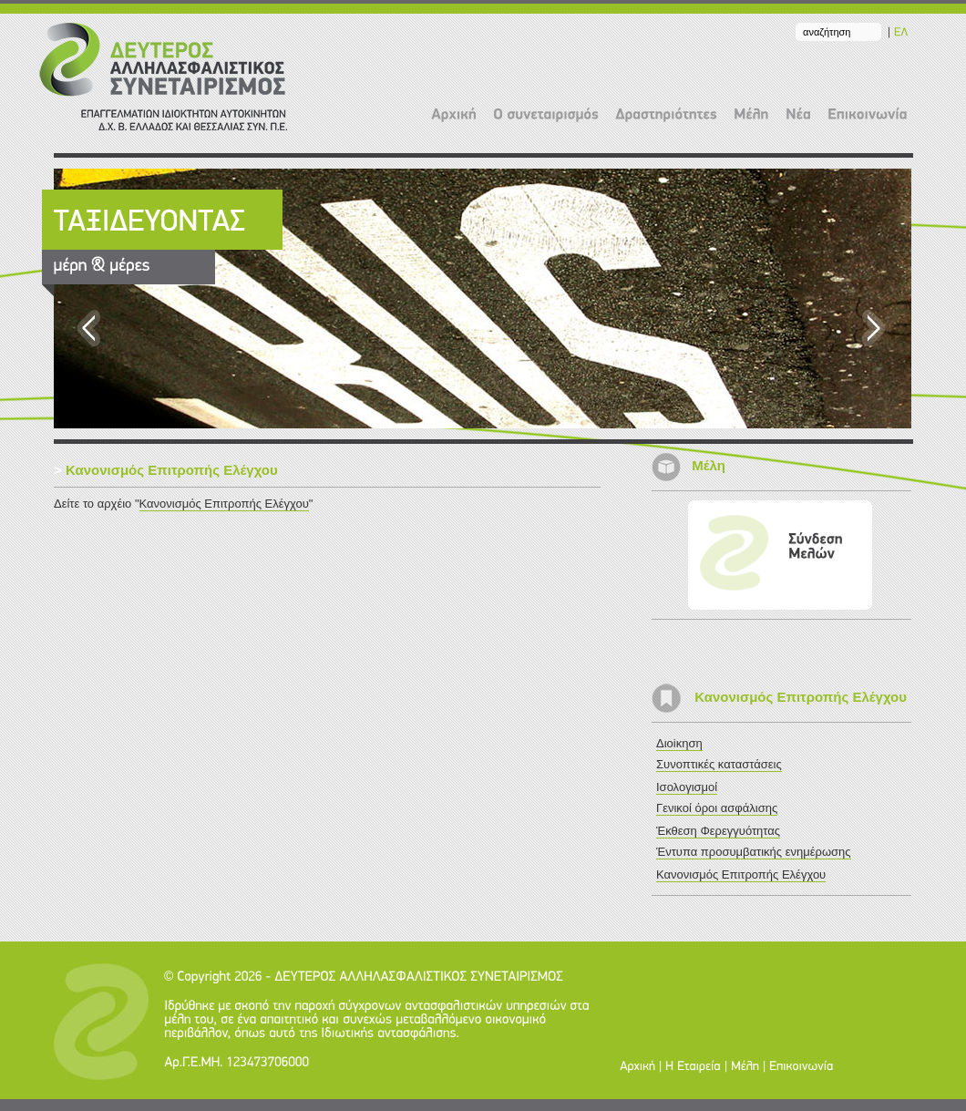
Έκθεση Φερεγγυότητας (718, 831)
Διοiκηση (679, 743)
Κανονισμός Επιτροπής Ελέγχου (224, 503)
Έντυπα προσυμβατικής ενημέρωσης (753, 852)
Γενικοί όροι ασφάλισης (716, 808)
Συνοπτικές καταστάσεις (719, 764)
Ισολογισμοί (686, 787)
